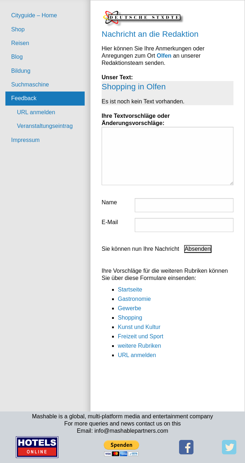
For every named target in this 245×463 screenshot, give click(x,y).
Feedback (23, 98)
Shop (17, 29)
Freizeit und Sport (140, 336)
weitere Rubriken (139, 346)
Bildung (20, 71)
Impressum (25, 140)
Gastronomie (134, 299)
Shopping (130, 318)
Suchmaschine (30, 84)
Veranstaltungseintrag (45, 126)
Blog (17, 57)
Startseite (130, 289)
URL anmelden (36, 112)
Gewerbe (129, 308)
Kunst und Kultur (139, 327)
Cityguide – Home (34, 15)
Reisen (20, 43)
